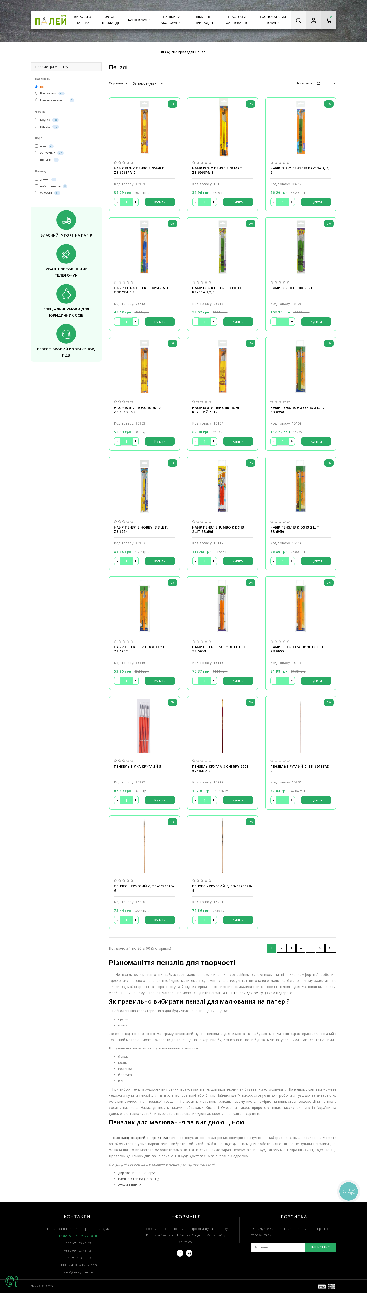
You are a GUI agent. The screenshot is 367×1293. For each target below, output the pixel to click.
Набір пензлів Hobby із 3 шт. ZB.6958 (297, 410)
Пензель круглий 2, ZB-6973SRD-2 (300, 768)
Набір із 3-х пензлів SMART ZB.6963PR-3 (217, 170)
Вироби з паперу (82, 19)
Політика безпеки (160, 1235)
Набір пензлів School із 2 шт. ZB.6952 (142, 649)
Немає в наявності (54, 100)
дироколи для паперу (136, 1173)
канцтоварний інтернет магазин (148, 1137)
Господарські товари (273, 19)
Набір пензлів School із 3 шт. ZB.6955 (298, 649)
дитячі (45, 179)
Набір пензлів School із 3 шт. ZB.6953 (220, 649)
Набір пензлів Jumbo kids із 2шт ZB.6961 (218, 529)
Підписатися (321, 1247)
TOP (12, 1281)
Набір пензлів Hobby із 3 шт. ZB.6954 (141, 529)
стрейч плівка (130, 1185)
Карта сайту (216, 1235)
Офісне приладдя (111, 19)
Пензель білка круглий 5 (137, 766)
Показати (304, 83)
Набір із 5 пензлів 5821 (291, 288)
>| (331, 948)
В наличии (50, 93)
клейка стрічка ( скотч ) (138, 1179)
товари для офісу (248, 992)
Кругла (47, 120)
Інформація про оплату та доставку (200, 1229)
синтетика (49, 153)
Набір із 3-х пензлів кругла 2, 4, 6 (300, 170)
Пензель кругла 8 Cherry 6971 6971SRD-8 (220, 768)
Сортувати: (118, 83)
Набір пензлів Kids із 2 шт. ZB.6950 (295, 529)
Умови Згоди (190, 1235)
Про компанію (154, 1229)
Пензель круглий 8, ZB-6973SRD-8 (222, 888)
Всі (39, 87)
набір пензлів (51, 186)
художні (47, 193)
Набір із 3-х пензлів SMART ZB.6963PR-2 (139, 170)
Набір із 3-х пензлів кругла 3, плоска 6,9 (141, 290)
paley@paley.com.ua (78, 1272)
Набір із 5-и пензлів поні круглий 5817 (215, 410)
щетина (47, 160)
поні (44, 146)
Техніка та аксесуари (171, 19)
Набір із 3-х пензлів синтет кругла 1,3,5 (218, 290)
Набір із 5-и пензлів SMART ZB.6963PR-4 (139, 410)
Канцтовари (139, 20)
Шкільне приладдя (204, 19)
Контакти (186, 1242)
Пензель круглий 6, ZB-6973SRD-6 (144, 888)
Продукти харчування (237, 19)
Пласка (47, 127)
